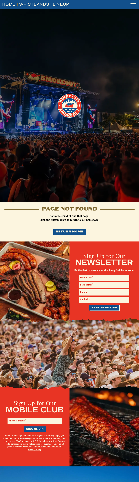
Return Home (69, 231)
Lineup (61, 4)
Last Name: (86, 284)
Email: (84, 292)
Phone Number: (17, 420)
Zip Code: (85, 299)
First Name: (86, 277)
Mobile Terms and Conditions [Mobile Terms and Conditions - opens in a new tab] (47, 447)
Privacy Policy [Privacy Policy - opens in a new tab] (34, 449)
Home (9, 4)
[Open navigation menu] (133, 4)
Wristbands (34, 4)
